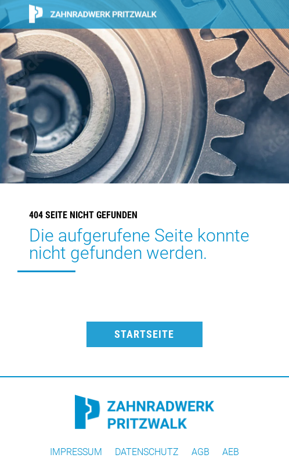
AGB (200, 452)
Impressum (76, 452)
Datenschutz (147, 452)
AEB (230, 452)
